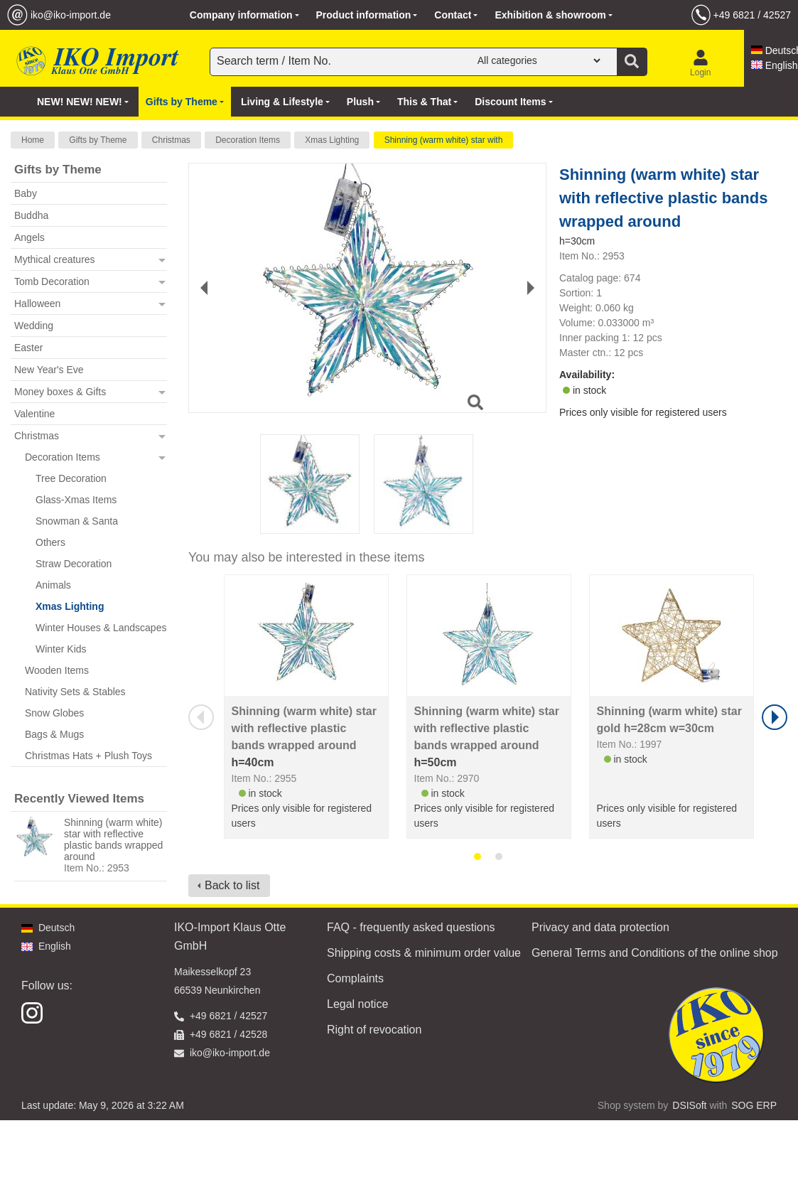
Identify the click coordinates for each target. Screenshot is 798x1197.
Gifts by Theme (97, 140)
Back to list (232, 885)
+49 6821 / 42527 (752, 15)
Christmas (171, 140)
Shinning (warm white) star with (443, 140)
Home (32, 140)
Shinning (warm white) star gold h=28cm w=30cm (669, 719)
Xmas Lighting (332, 140)
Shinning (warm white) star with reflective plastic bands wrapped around (113, 839)
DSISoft (689, 1105)
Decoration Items (247, 140)
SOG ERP (754, 1105)
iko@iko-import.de (71, 15)
